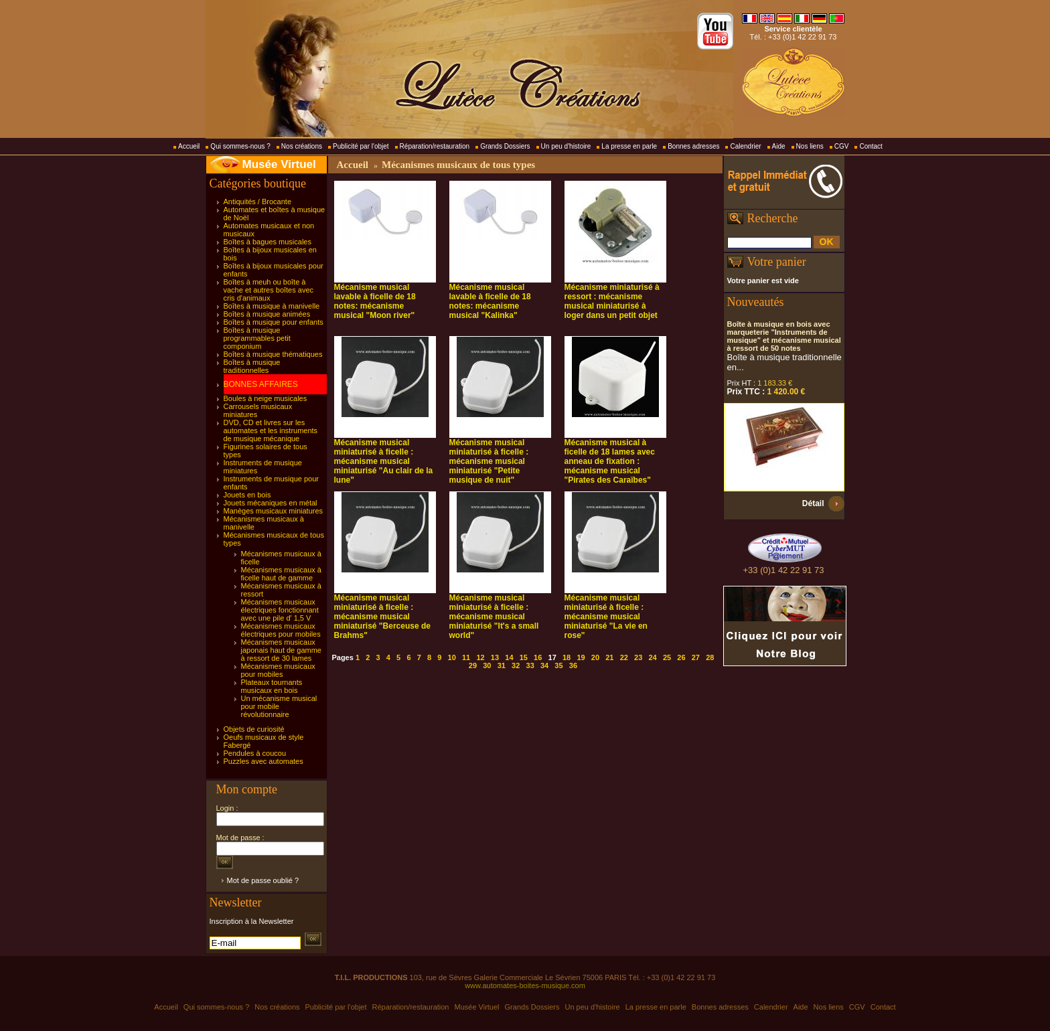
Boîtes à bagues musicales (267, 242)
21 (609, 657)
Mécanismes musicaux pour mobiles (278, 670)
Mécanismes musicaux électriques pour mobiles (281, 630)
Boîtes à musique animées (267, 314)
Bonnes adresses (693, 146)
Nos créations (301, 146)
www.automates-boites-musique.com (525, 985)
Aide (778, 146)
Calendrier (745, 146)
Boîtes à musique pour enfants (273, 322)
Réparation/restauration (435, 146)
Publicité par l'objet (361, 146)
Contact (870, 146)
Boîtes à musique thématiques (273, 354)
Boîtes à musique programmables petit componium (257, 338)
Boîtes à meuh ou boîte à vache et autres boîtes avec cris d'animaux (269, 290)
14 (509, 657)
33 (530, 665)
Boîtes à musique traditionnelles (252, 366)
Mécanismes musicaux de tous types (458, 164)
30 (487, 665)
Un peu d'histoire (566, 146)
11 (466, 657)
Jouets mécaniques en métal (270, 503)
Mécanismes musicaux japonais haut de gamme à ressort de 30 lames (281, 650)
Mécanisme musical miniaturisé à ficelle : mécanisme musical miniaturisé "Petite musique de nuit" (489, 461)
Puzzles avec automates (263, 761)
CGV (841, 146)
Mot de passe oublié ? (263, 880)
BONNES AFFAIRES (261, 384)
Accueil (189, 146)
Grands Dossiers (505, 146)
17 (552, 657)
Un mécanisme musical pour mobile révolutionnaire (279, 706)
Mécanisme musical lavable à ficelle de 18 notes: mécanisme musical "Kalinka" (490, 301)
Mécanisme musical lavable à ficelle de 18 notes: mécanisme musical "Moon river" (375, 301)
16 (538, 657)
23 (638, 657)
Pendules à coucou (255, 753)
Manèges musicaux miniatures (273, 511)
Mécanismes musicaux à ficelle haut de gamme (281, 574)
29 (473, 665)
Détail (813, 503)
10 (452, 657)
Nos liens (810, 146)
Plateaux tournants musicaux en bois (272, 686)
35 (558, 665)
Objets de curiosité (254, 729)
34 (544, 665)
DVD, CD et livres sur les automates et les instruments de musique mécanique (271, 430)
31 (502, 665)
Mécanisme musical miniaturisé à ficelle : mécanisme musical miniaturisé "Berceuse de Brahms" (382, 616)
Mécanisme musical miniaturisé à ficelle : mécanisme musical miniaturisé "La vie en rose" (606, 616)
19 (581, 657)
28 (710, 657)
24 (652, 657)
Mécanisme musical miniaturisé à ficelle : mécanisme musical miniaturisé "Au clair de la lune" (383, 461)
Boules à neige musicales (265, 398)
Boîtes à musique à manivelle (272, 306)
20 (595, 657)
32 (516, 665)
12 (480, 657)
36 (573, 665)
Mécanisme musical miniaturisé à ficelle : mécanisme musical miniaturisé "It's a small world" (494, 616)
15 (524, 657)
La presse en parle (629, 146)
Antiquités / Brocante (258, 201)
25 (667, 657)
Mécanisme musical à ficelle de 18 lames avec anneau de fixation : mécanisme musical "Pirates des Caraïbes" (610, 461)
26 (681, 657)
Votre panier (776, 261)
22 (624, 657)
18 (566, 657)
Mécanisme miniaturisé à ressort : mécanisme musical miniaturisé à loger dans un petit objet (612, 301)
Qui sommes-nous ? (240, 146)
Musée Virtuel (279, 164)
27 (696, 657)
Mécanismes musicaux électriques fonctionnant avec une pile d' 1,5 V (280, 610)
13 (495, 657)
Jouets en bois (247, 495)
